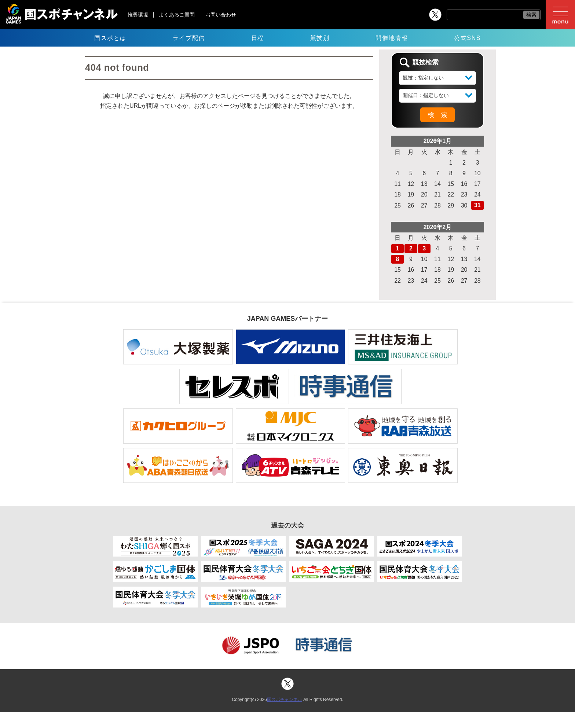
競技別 (320, 38)
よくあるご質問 (177, 15)
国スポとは (110, 38)
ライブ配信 (189, 38)
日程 (257, 38)
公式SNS (467, 38)
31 (477, 205)
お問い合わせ (220, 15)
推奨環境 (138, 15)
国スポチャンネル (284, 699)
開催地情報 (392, 38)
